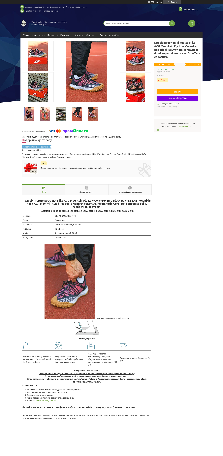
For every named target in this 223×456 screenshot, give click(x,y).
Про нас (51, 35)
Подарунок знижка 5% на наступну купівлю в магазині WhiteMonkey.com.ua (75, 168)
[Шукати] (172, 23)
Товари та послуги (32, 35)
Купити (177, 92)
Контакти (64, 35)
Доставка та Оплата (84, 35)
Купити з (178, 98)
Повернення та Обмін (110, 35)
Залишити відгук (190, 9)
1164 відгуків (156, 2)
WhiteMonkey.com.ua (46, 400)
